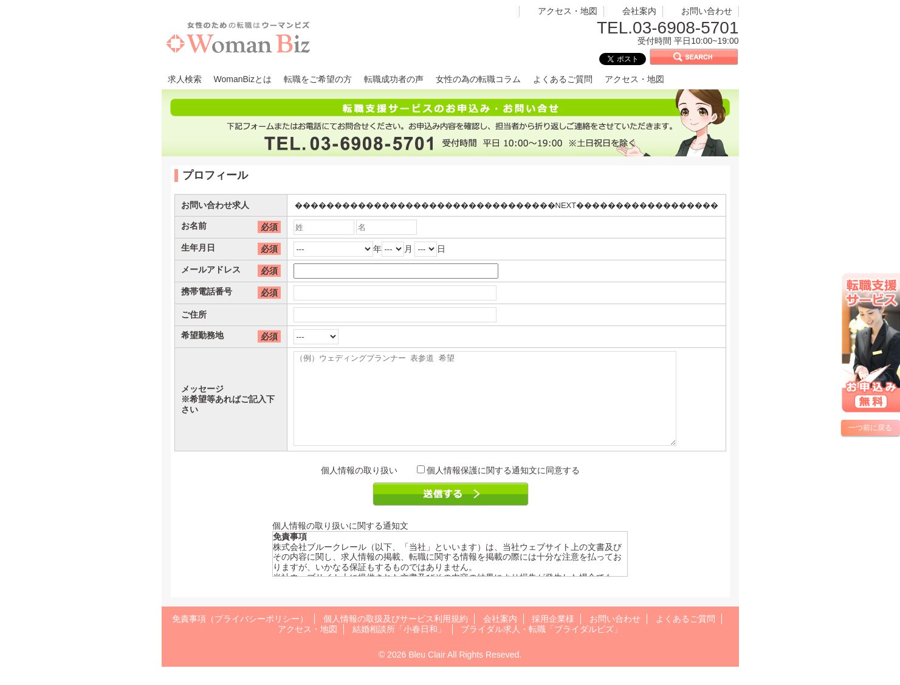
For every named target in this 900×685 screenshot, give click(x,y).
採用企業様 (553, 637)
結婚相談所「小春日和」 (399, 647)
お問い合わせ (706, 11)
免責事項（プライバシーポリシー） (240, 637)
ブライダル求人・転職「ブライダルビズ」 (541, 647)
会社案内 (639, 11)
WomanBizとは (243, 79)
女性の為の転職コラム (478, 79)
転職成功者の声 (394, 79)
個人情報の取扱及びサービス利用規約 (395, 637)
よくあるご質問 (563, 79)
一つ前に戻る (870, 427)
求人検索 (185, 79)
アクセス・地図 (567, 11)
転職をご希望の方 (318, 79)
